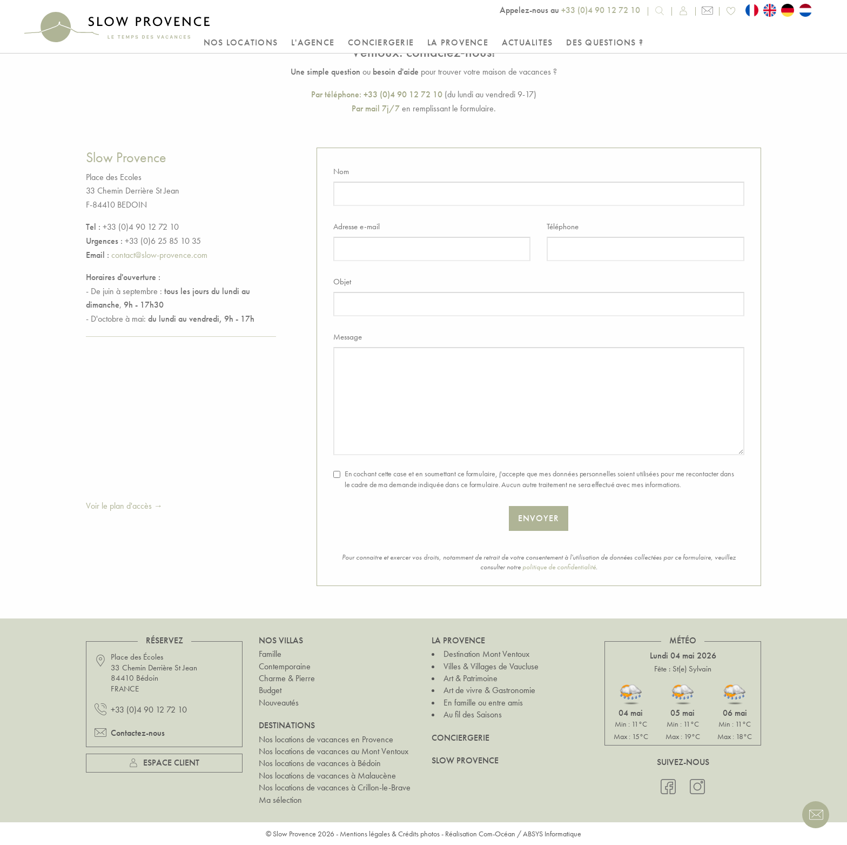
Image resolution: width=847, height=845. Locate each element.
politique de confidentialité (559, 566)
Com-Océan (497, 834)
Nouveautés (279, 702)
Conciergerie (381, 42)
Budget (270, 690)
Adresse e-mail (356, 226)
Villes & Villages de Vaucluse (491, 666)
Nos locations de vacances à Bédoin (320, 763)
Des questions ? (604, 42)
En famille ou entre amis (483, 702)
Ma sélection (280, 800)
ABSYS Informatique (552, 834)
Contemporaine (285, 666)
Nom (341, 171)
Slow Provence (465, 760)
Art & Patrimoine (470, 678)
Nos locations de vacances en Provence (326, 739)
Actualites (527, 42)
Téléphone (563, 226)
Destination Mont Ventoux (486, 654)
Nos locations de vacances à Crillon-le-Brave (335, 787)
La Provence (457, 42)
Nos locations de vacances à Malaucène (327, 775)
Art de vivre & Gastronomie (489, 690)
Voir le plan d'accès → (124, 505)
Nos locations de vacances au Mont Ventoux (333, 751)
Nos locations (241, 42)
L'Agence (312, 42)
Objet (342, 281)
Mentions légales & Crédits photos (390, 834)
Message (347, 336)
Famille (270, 654)
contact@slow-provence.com (159, 255)
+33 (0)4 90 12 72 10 (600, 10)
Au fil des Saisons (472, 714)
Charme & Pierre (287, 678)
